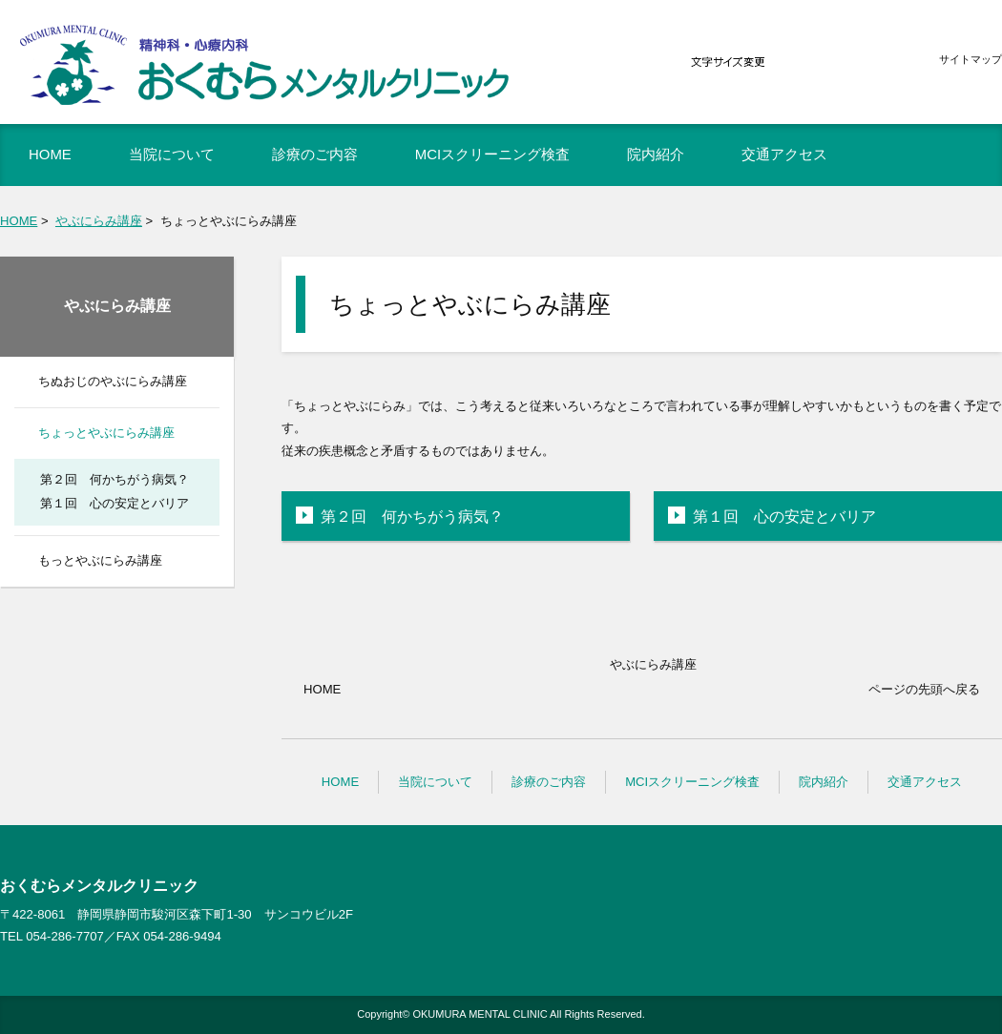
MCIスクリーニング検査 (692, 782)
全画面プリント (856, 219)
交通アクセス (924, 782)
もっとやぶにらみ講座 (100, 560)
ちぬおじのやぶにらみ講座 (112, 381)
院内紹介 (823, 782)
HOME (18, 221)
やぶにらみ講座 (98, 221)
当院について (435, 782)
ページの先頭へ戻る (924, 689)
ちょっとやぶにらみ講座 (106, 432)
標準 (836, 62)
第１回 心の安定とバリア (784, 516)
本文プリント (955, 219)
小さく (793, 62)
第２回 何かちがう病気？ (412, 516)
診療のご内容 (548, 782)
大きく (879, 62)
